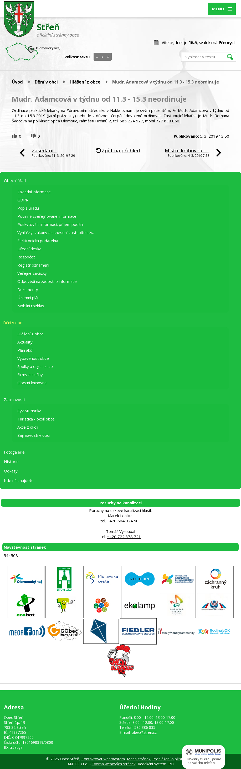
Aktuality (25, 342)
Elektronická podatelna (37, 240)
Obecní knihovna (32, 382)
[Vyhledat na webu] (208, 57)
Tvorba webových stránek (114, 763)
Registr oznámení (33, 265)
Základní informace (34, 191)
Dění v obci (46, 82)
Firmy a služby (30, 374)
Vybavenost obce (33, 358)
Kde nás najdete (19, 480)
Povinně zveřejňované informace (46, 216)
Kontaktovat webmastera (103, 758)
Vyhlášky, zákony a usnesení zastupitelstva (55, 232)
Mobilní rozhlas (30, 305)
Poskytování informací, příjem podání (50, 224)
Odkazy (11, 471)
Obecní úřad (15, 180)
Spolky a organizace (35, 366)
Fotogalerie (14, 452)
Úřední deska (29, 248)
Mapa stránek (138, 758)
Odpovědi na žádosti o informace (47, 281)
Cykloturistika (29, 410)
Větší (108, 57)
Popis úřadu (28, 208)
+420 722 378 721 (124, 536)
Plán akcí (25, 350)
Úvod (17, 82)
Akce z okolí (27, 427)
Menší (97, 57)
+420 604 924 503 (124, 520)
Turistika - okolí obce (36, 419)
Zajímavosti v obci (33, 435)
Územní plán (28, 297)
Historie (11, 461)
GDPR (22, 199)
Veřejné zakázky (32, 273)
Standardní (102, 57)
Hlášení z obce (85, 82)
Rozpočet (26, 256)
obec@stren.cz (144, 732)
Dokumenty (27, 289)
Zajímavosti (14, 399)
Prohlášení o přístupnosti (173, 758)
